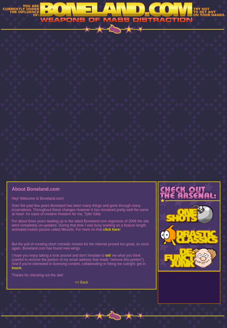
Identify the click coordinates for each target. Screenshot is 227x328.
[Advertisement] (114, 107)
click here (111, 229)
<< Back (81, 282)
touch (17, 268)
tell (108, 255)
